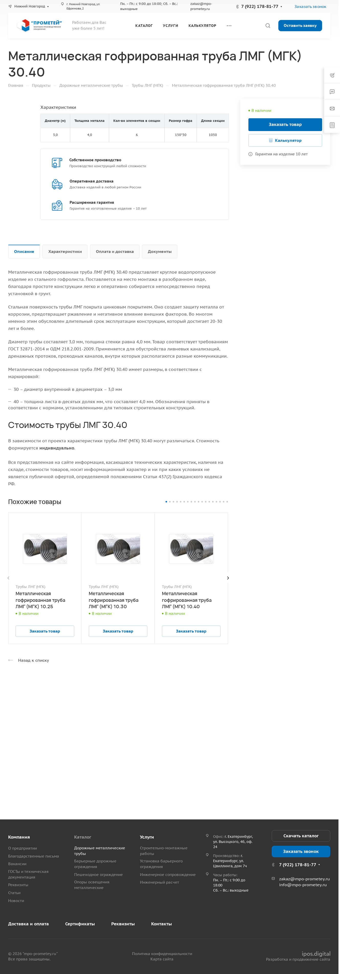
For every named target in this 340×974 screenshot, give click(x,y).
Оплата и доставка (115, 251)
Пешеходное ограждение (98, 874)
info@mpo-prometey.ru (303, 884)
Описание (24, 251)
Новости (16, 900)
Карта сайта (161, 959)
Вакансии (17, 863)
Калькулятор (288, 140)
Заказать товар (285, 124)
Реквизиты (18, 884)
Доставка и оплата (28, 924)
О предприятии (22, 848)
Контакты (161, 924)
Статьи (14, 892)
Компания (19, 837)
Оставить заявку (300, 25)
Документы (160, 251)
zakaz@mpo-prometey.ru (304, 878)
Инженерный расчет (159, 882)
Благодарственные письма (33, 856)
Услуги (147, 837)
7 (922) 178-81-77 (259, 6)
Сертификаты (80, 924)
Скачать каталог (301, 836)
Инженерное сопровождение (168, 874)
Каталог (82, 837)
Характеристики (65, 251)
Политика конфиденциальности (162, 953)
